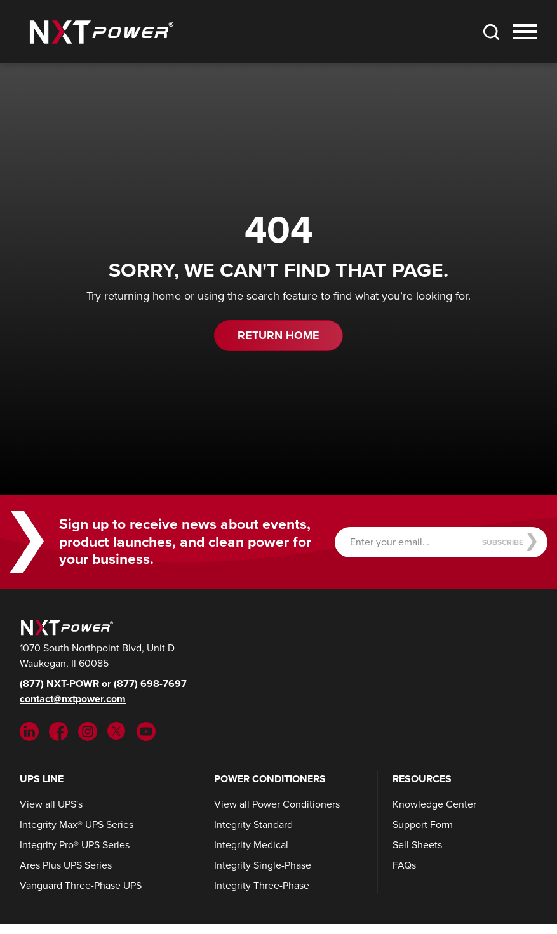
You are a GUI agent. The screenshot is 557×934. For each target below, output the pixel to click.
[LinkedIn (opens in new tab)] (29, 730)
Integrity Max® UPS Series (76, 824)
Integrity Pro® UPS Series (75, 844)
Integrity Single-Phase (262, 865)
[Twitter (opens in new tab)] (116, 730)
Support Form (423, 824)
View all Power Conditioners (277, 804)
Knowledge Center (434, 804)
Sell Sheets (417, 844)
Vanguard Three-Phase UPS (81, 885)
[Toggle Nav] (525, 32)
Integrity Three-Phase (261, 885)
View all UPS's (51, 804)
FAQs (404, 865)
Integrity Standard (253, 824)
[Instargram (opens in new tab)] (87, 730)
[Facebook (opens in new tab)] (58, 730)
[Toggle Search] (491, 32)
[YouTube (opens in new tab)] (146, 730)
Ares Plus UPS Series (66, 865)
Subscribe (509, 542)
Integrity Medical (251, 844)
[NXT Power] (65, 626)
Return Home (278, 335)
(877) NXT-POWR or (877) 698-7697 (103, 683)
